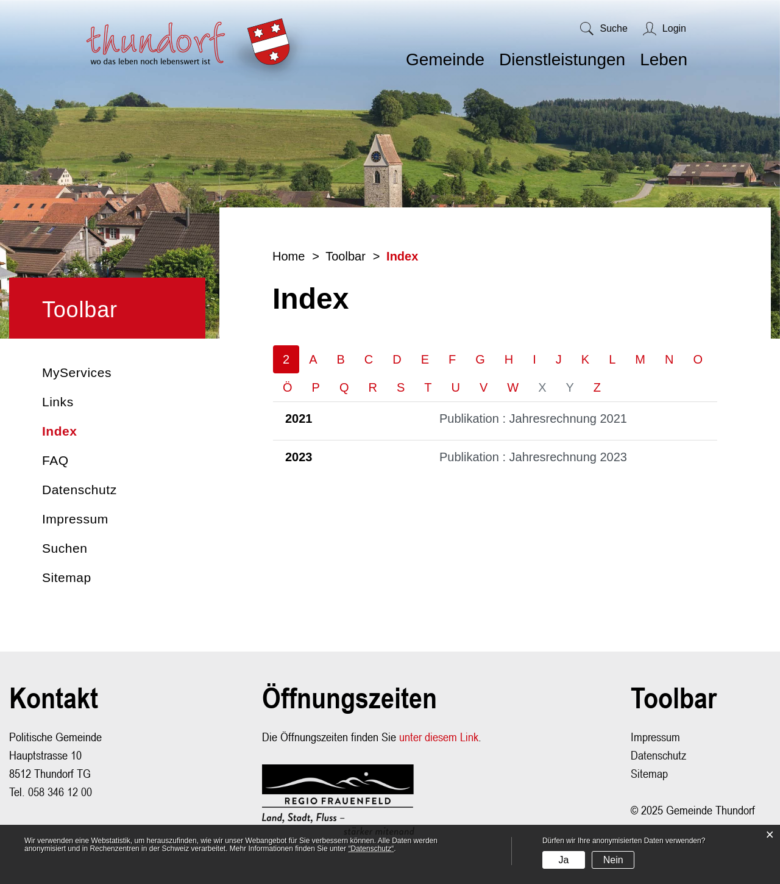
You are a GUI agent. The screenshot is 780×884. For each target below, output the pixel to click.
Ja (563, 860)
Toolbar (80, 309)
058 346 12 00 (60, 792)
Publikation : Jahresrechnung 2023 (533, 457)
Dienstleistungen (562, 59)
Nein (613, 860)
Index (101, 431)
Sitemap (66, 577)
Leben (663, 59)
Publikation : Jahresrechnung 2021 (533, 419)
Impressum (75, 519)
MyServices (77, 372)
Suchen (65, 548)
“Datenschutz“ (371, 848)
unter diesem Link (438, 737)
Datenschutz (79, 490)
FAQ (55, 460)
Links (58, 402)
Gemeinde (445, 59)
